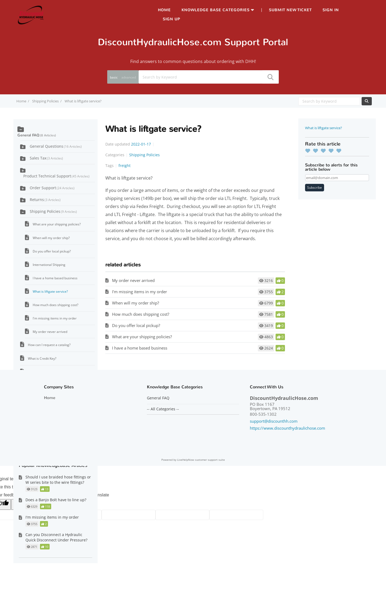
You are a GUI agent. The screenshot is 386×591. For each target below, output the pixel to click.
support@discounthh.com (274, 421)
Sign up (171, 19)
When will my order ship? (135, 303)
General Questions (56, 146)
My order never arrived (133, 280)
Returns (45, 199)
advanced (128, 77)
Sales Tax (46, 158)
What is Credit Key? (42, 358)
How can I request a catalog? (49, 345)
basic (114, 77)
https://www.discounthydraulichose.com (287, 428)
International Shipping (49, 264)
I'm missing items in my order (139, 291)
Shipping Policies (45, 101)
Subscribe (314, 187)
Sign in (330, 10)
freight (124, 165)
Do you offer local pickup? (136, 325)
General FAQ (28, 135)
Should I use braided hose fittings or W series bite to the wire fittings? (58, 479)
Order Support (52, 187)
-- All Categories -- (163, 409)
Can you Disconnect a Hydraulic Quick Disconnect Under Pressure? (56, 537)
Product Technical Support (56, 176)
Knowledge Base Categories (215, 10)
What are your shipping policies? (142, 336)
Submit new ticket (290, 10)
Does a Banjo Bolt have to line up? (55, 499)
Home (164, 10)
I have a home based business (139, 348)
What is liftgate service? (323, 127)
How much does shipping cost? (140, 314)
